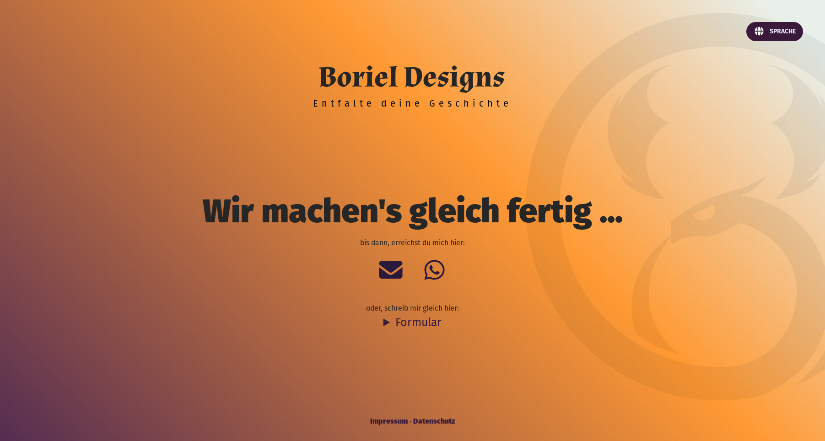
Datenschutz (434, 420)
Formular (418, 321)
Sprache (775, 31)
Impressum (389, 420)
